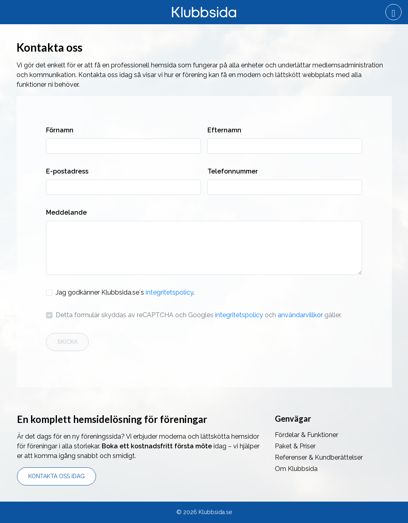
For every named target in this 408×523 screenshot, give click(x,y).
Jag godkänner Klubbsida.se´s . (125, 292)
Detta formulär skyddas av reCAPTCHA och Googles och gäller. (198, 315)
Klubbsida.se (215, 512)
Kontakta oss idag (56, 476)
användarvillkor (300, 315)
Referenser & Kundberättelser (319, 457)
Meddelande (66, 212)
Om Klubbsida (296, 469)
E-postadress (67, 171)
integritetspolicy (169, 292)
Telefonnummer (232, 171)
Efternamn (224, 130)
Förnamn (59, 130)
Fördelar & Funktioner (306, 435)
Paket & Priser (295, 446)
